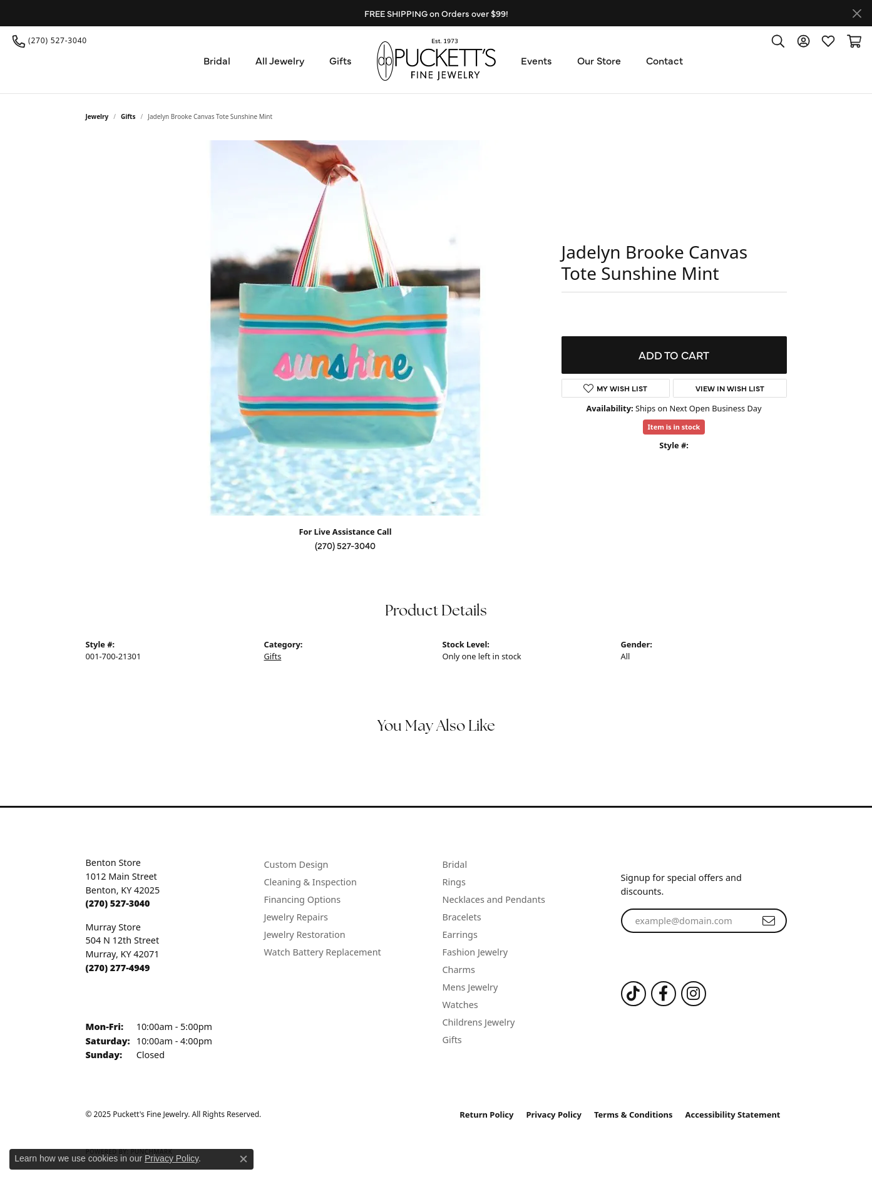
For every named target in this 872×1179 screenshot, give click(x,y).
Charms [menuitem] (459, 970)
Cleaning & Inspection (310, 882)
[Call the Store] (118, 903)
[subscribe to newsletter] (769, 921)
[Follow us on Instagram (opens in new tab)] (693, 993)
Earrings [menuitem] (460, 934)
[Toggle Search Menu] (778, 40)
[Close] (856, 13)
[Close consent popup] (243, 1159)
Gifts (340, 60)
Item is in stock (674, 426)
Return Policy (486, 1114)
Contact (664, 60)
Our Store (599, 60)
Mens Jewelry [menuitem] (470, 987)
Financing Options (302, 899)
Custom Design (296, 864)
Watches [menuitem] (460, 1005)
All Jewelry (279, 60)
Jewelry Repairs (296, 917)
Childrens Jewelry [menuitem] (479, 1022)
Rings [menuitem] (454, 882)
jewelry (97, 116)
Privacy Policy (554, 1114)
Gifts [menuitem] (452, 1040)
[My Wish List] (828, 40)
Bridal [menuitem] (455, 864)
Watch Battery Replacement (322, 952)
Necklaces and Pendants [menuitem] (494, 899)
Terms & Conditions (633, 1114)
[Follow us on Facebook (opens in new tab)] (663, 993)
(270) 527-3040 (345, 545)
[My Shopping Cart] (853, 40)
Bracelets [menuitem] (462, 917)
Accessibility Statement (733, 1114)
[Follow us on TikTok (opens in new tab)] (633, 993)
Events (536, 60)
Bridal (216, 60)
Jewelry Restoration (305, 934)
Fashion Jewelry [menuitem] (475, 952)
